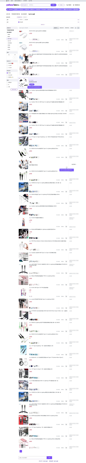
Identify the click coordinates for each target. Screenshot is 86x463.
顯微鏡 (9, 47)
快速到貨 (38, 9)
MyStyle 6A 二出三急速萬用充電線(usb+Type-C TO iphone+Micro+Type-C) (46, 357)
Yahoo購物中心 (12, 5)
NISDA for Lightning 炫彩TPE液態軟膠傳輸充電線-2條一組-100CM (44, 322)
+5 (38, 74)
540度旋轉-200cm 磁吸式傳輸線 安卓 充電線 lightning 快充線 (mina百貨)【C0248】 (48, 113)
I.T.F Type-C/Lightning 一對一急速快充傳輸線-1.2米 (41, 345)
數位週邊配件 (9, 32)
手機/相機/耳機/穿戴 (10, 30)
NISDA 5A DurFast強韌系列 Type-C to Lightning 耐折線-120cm (43, 334)
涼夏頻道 (49, 9)
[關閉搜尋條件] (27, 5)
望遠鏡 (9, 45)
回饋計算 (27, 9)
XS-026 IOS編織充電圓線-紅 (36, 217)
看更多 (60, 9)
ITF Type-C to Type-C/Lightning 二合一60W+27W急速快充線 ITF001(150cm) (46, 136)
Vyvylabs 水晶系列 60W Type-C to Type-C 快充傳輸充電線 (42, 252)
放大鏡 (9, 49)
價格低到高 (62, 27)
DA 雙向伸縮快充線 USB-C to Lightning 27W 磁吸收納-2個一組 (43, 380)
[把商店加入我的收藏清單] (66, 167)
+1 (38, 39)
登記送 (21, 9)
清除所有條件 (14, 89)
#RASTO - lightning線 (43, 461)
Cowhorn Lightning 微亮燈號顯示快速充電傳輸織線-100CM (42, 206)
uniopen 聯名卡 (68, 9)
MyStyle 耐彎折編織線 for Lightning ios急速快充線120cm (42, 229)
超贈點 (76, 9)
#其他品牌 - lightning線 (53, 461)
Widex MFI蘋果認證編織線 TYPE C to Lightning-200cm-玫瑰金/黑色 (44, 438)
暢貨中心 (32, 9)
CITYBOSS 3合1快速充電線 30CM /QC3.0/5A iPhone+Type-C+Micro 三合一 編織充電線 (48, 311)
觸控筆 (9, 36)
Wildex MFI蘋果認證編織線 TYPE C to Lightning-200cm (42, 275)
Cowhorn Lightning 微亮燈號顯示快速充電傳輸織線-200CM (42, 90)
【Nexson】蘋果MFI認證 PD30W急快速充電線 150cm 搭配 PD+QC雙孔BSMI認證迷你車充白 (48, 66)
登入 (61, 4)
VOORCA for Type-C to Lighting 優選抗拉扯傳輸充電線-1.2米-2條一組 (45, 182)
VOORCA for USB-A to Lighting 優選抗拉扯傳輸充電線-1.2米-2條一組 (45, 392)
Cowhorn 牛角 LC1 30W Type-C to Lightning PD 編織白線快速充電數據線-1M (46, 125)
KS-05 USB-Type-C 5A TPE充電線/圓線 (38, 287)
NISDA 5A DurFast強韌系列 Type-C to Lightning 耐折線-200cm (43, 148)
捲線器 (9, 34)
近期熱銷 (72, 27)
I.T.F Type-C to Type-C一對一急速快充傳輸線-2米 (40, 369)
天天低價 (44, 9)
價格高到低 (67, 27)
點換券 (15, 9)
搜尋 (49, 457)
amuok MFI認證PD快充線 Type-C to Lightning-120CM (41, 299)
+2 (38, 145)
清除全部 (24, 17)
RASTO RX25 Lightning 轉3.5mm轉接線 (37, 30)
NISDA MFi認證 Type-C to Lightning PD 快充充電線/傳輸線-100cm (44, 194)
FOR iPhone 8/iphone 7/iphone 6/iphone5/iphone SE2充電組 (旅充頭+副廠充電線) (47, 241)
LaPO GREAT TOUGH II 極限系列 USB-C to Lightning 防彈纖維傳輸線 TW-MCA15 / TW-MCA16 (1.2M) (48, 404)
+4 (38, 99)
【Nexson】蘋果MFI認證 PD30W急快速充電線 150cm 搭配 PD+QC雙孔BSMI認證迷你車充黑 (48, 55)
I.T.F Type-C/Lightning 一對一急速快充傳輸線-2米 (40, 427)
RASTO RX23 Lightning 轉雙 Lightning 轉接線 (39, 42)
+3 (38, 249)
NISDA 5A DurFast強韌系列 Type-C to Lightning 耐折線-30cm (43, 171)
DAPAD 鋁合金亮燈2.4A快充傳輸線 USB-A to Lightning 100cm (43, 415)
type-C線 (9, 40)
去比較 (31, 84)
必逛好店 (55, 9)
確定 (15, 57)
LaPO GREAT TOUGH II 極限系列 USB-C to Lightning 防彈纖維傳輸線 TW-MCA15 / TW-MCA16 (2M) (48, 265)
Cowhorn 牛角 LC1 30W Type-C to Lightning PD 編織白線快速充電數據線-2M (46, 102)
